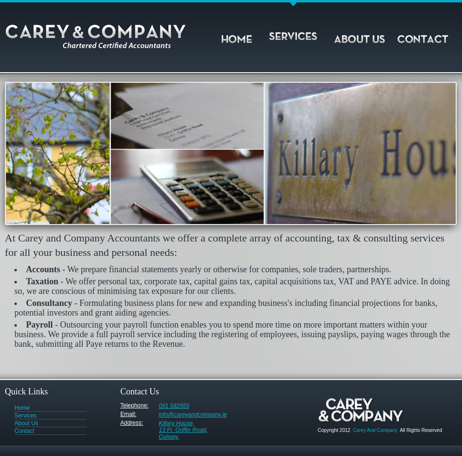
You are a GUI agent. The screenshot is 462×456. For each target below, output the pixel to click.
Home (243, 35)
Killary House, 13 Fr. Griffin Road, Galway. (183, 422)
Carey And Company (375, 430)
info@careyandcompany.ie (193, 413)
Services (296, 35)
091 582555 (174, 405)
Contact (426, 35)
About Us (361, 35)
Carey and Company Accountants (101, 38)
